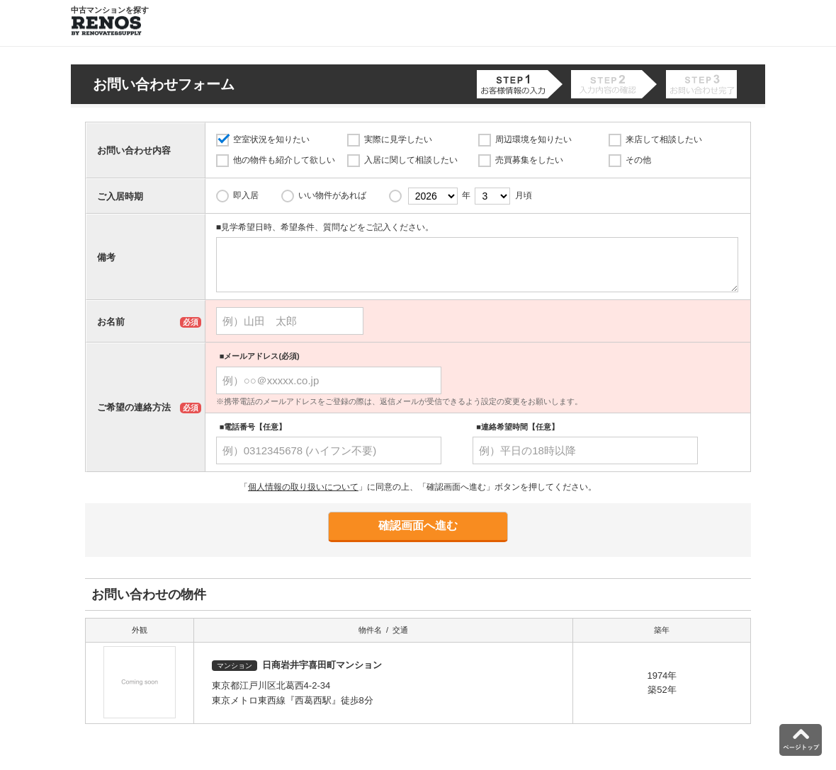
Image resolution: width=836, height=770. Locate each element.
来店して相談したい (664, 139)
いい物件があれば (332, 195)
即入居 (246, 195)
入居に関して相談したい (411, 160)
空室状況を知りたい (271, 139)
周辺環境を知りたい (533, 139)
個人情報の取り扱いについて (303, 487)
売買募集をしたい (529, 160)
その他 (638, 160)
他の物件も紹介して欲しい (284, 160)
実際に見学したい (398, 139)
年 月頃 (470, 196)
